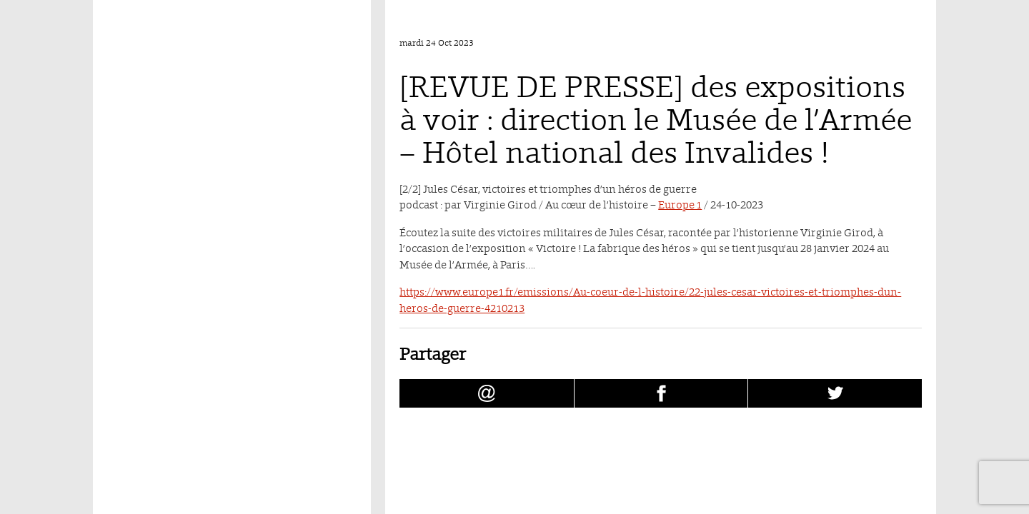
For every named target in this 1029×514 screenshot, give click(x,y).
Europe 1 (680, 204)
